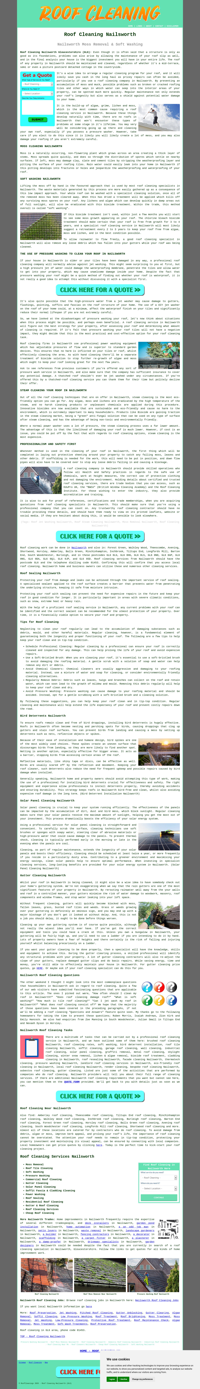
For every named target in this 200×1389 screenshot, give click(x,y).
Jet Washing (67, 1312)
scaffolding (47, 1238)
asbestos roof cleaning (37, 1070)
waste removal (91, 1230)
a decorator (141, 1234)
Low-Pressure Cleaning (71, 1320)
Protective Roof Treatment (110, 1320)
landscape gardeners (140, 1230)
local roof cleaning (70, 1067)
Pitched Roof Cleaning (96, 1312)
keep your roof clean (35, 640)
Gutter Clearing (157, 1312)
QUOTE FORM (72, 1082)
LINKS (139, 26)
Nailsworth (79, 547)
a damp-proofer (50, 1241)
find (31, 1115)
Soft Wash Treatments (72, 1324)
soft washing (107, 1044)
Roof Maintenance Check (151, 1320)
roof (177, 59)
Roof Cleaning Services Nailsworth (57, 1157)
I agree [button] (112, 1379)
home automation (78, 1226)
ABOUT (149, 26)
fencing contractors (94, 1234)
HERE (40, 968)
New (46, 1363)
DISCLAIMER (172, 26)
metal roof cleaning (149, 1052)
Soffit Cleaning (45, 1316)
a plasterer (140, 1238)
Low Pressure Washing (76, 1316)
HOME (130, 26)
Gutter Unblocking (129, 1312)
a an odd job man (133, 1226)
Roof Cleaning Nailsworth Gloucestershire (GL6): (55, 52)
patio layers (47, 1230)
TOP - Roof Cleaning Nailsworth (42, 1336)
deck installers (97, 1223)
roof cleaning (146, 239)
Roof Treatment (106, 1316)
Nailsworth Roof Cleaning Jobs (157, 1300)
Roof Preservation (43, 1312)
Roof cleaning (30, 547)
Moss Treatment (159, 1316)
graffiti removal (117, 1052)
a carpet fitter (94, 1238)
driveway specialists (103, 1241)
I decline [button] (123, 1379)
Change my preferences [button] (142, 1379)
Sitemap (22, 1363)
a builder (49, 1234)
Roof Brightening (133, 1316)
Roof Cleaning (35, 1363)
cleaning (34, 343)
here (99, 1145)
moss (52, 160)
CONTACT (159, 26)
